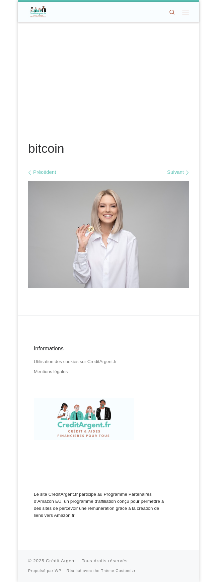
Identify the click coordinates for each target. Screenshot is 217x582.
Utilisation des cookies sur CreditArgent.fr (75, 361)
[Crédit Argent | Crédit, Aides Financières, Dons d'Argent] (38, 11)
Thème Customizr (118, 571)
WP (58, 571)
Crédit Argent (61, 560)
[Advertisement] (108, 82)
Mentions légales (51, 371)
